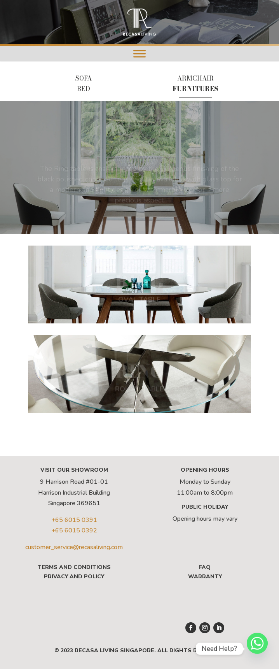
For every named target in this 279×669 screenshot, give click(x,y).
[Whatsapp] (257, 648)
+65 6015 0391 (74, 520)
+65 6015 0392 (74, 530)
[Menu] (139, 53)
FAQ (205, 567)
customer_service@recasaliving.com (74, 547)
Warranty (205, 576)
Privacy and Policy (74, 576)
